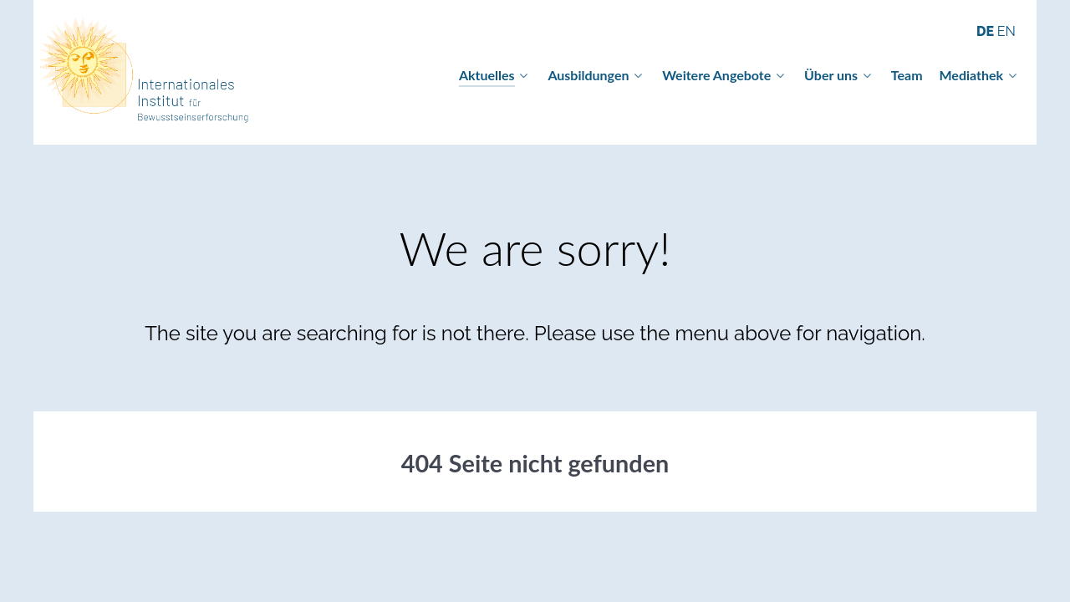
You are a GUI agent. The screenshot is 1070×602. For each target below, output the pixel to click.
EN (1006, 31)
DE (986, 31)
